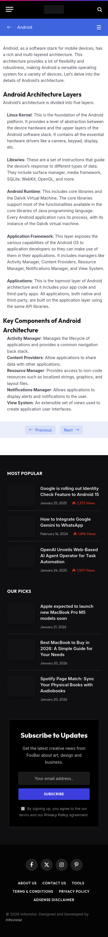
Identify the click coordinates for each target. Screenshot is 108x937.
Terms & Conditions (33, 891)
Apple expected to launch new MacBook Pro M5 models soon (66, 612)
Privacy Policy (56, 815)
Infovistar (14, 919)
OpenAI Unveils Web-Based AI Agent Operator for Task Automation (69, 555)
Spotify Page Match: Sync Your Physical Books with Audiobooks (67, 684)
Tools (78, 883)
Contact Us (54, 883)
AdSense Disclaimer (53, 900)
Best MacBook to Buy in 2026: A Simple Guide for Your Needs (66, 648)
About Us (27, 883)
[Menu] (9, 9)
